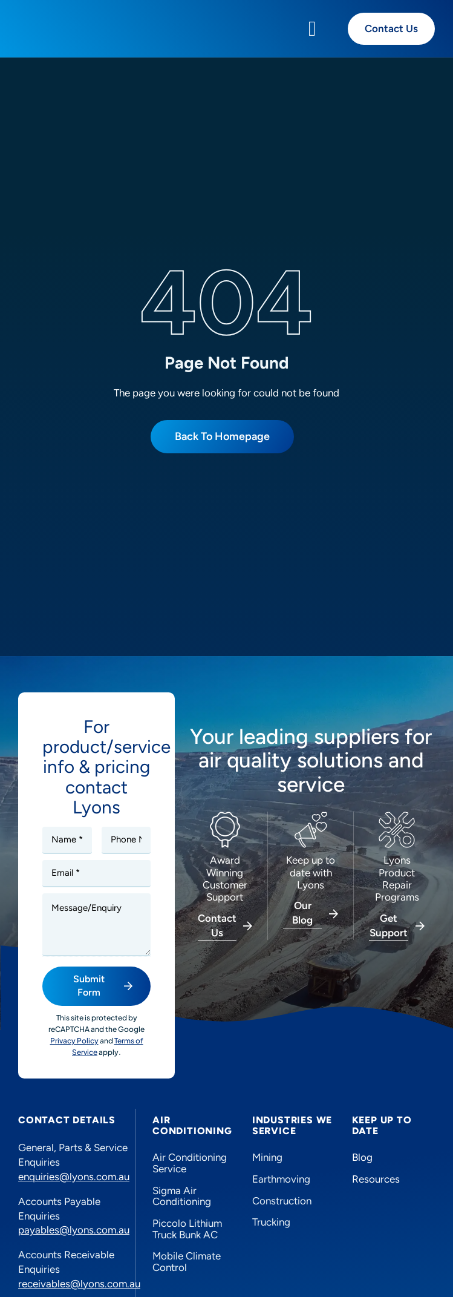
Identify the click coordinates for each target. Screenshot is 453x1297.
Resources (376, 1179)
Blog (362, 1157)
